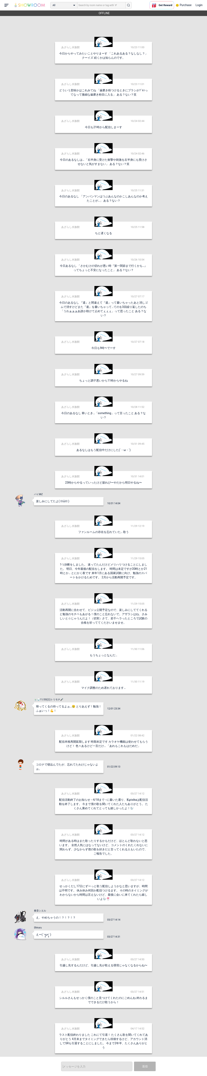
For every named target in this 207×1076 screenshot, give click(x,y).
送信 (145, 1066)
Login (199, 5)
